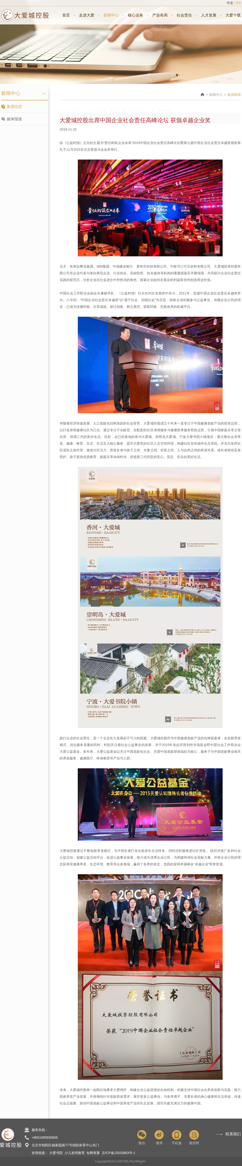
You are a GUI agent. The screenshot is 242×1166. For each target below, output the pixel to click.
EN (238, 3)
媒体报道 (14, 119)
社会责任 (184, 15)
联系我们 (233, 1134)
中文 (230, 3)
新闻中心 (111, 15)
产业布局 (160, 15)
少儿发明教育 (75, 1153)
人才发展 (208, 15)
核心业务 (135, 15)
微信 (141, 1137)
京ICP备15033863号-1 (118, 1153)
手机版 (176, 1137)
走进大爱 (86, 15)
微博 (159, 1137)
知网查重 (93, 1153)
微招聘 (194, 1137)
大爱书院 (56, 1153)
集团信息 (14, 106)
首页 (66, 15)
